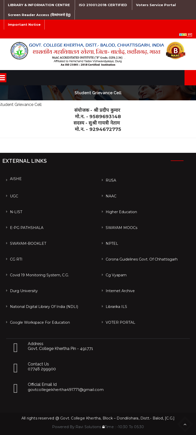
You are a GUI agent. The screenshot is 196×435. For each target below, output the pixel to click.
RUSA (111, 180)
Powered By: (64, 427)
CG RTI (16, 259)
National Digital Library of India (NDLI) (44, 306)
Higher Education (121, 212)
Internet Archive (120, 291)
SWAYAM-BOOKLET (28, 243)
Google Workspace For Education (40, 322)
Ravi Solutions (88, 427)
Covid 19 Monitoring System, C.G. (39, 275)
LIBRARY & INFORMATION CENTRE (39, 5)
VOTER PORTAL (120, 322)
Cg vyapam (116, 275)
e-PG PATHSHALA (26, 227)
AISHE (16, 178)
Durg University (24, 291)
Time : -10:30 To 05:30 (123, 427)
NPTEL (112, 243)
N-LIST (16, 212)
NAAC (111, 196)
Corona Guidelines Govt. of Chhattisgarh (142, 259)
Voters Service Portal (156, 5)
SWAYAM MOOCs (121, 227)
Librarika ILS (116, 306)
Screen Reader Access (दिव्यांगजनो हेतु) (39, 15)
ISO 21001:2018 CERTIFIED (103, 5)
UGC (14, 196)
